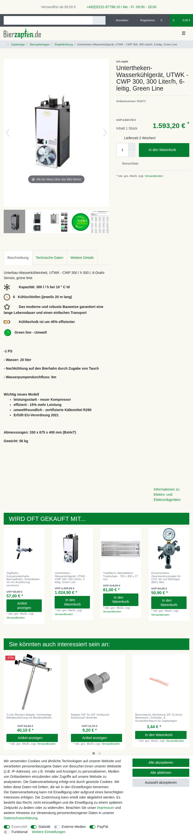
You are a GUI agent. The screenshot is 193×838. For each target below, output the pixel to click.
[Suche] (99, 20)
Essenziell (19, 827)
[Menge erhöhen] (131, 146)
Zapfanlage (17, 44)
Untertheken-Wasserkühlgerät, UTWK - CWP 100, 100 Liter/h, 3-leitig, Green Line (71, 577)
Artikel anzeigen (27, 605)
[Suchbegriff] (48, 20)
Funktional (20, 832)
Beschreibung (18, 258)
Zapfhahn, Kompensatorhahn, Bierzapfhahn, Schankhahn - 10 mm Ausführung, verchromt (23, 579)
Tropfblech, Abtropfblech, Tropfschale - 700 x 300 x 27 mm (120, 576)
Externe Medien (74, 827)
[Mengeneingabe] (122, 150)
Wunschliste (128, 163)
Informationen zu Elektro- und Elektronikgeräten (167, 494)
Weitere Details (82, 258)
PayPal (102, 827)
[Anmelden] (120, 20)
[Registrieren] (145, 20)
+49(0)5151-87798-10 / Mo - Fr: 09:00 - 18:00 (119, 7)
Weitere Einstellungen (48, 832)
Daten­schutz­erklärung (20, 818)
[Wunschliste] (164, 20)
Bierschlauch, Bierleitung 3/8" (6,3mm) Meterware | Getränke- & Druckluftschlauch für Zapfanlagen (158, 717)
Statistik (44, 827)
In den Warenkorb (167, 150)
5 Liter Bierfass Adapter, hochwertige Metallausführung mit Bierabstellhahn (29, 716)
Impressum (105, 808)
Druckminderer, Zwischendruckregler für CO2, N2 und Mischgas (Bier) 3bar (166, 577)
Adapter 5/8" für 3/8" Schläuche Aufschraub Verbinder (90, 716)
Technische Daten (49, 258)
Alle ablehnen (160, 773)
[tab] (18, 257)
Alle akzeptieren (161, 762)
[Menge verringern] (131, 153)
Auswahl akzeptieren (161, 782)
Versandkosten (153, 175)
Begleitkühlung (63, 44)
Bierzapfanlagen (39, 44)
